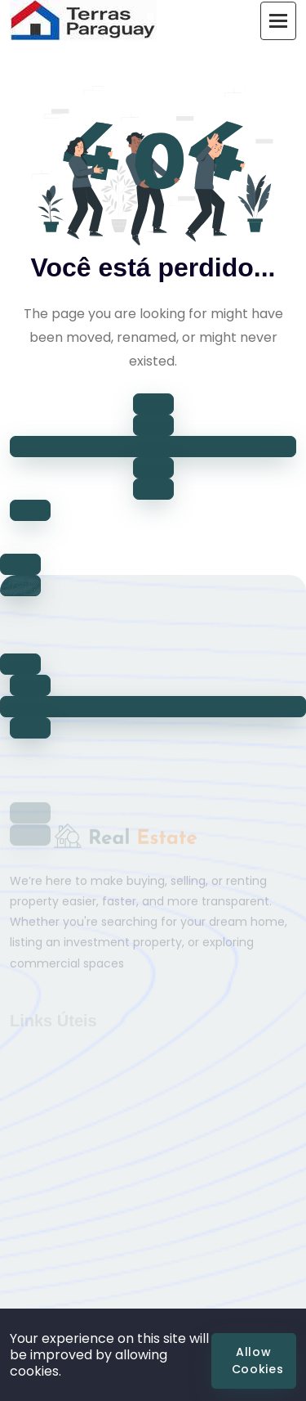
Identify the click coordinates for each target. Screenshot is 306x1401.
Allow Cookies (258, 1360)
